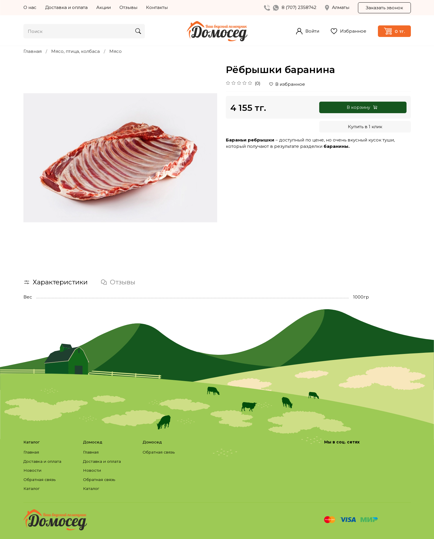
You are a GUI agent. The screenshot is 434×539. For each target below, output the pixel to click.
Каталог (31, 488)
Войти (307, 31)
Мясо (115, 51)
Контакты (157, 7)
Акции (103, 7)
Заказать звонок (384, 7)
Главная (32, 51)
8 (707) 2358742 (299, 7)
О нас (29, 7)
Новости (32, 470)
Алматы (337, 7)
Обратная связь (39, 479)
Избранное (348, 31)
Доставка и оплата (66, 7)
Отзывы (128, 7)
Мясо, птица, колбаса (75, 51)
